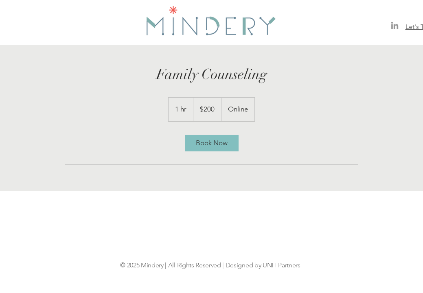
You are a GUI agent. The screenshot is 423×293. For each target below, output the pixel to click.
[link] (212, 143)
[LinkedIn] (395, 25)
